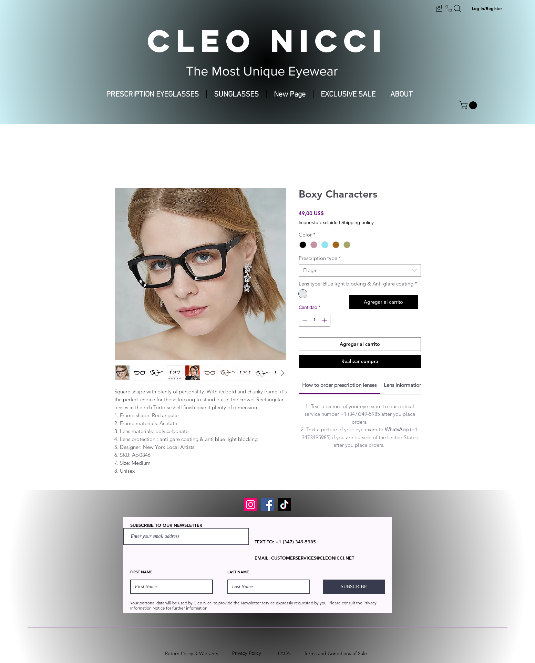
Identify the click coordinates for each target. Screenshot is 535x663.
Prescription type (320, 258)
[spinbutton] (314, 320)
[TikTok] (284, 504)
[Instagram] (250, 504)
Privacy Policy (246, 653)
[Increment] (325, 320)
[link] (339, 385)
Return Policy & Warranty (191, 653)
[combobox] (360, 270)
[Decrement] (304, 320)
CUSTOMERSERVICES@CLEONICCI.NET (312, 558)
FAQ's (284, 653)
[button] (469, 105)
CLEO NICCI (267, 40)
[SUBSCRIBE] (354, 587)
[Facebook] (267, 504)
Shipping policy (357, 222)
